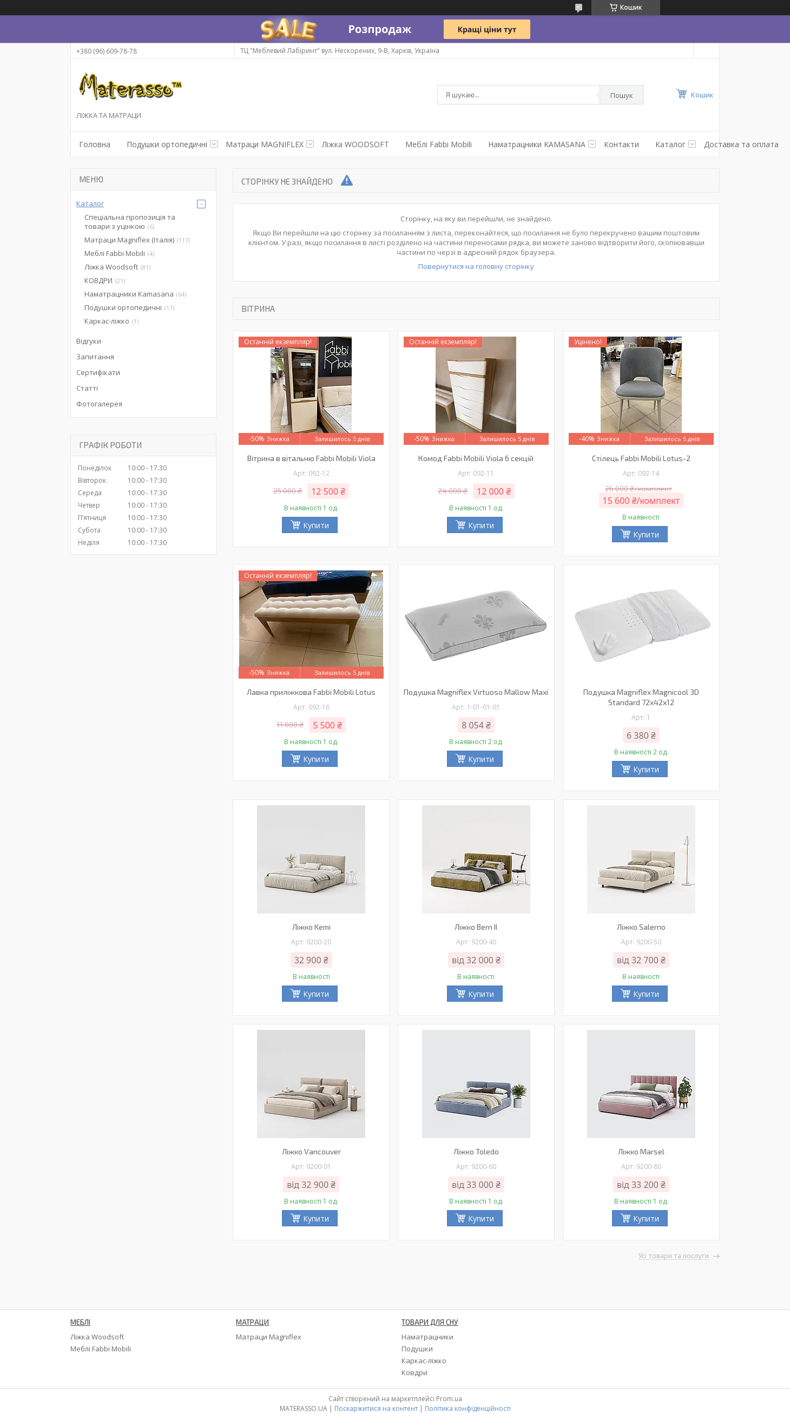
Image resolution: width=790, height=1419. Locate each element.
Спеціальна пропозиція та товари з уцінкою (129, 221)
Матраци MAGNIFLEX (265, 144)
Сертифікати (98, 372)
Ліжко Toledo (476, 1151)
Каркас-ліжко (106, 321)
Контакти (621, 144)
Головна (94, 144)
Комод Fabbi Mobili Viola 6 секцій (476, 458)
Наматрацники (427, 1337)
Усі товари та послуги (673, 1256)
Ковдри (414, 1372)
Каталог (670, 144)
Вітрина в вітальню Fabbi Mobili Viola (311, 458)
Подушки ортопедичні (123, 307)
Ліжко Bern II (476, 926)
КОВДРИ (98, 280)
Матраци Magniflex (268, 1337)
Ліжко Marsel (641, 1151)
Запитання (95, 357)
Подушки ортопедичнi (167, 144)
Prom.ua (449, 1398)
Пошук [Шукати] (621, 95)
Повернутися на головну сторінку (476, 266)
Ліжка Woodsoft (111, 267)
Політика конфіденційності (468, 1408)
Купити (316, 525)
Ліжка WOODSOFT (355, 144)
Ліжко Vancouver (311, 1151)
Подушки (417, 1349)
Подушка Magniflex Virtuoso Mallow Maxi (476, 692)
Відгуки (88, 341)
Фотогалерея (99, 404)
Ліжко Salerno (641, 926)
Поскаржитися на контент (376, 1408)
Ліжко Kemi (311, 926)
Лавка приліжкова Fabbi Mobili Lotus (311, 692)
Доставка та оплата (741, 144)
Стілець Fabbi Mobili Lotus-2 (641, 458)
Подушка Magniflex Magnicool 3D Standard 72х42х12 (641, 697)
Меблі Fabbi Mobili (438, 144)
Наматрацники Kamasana (129, 294)
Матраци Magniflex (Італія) (129, 240)
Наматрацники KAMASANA (536, 144)
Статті (87, 388)
